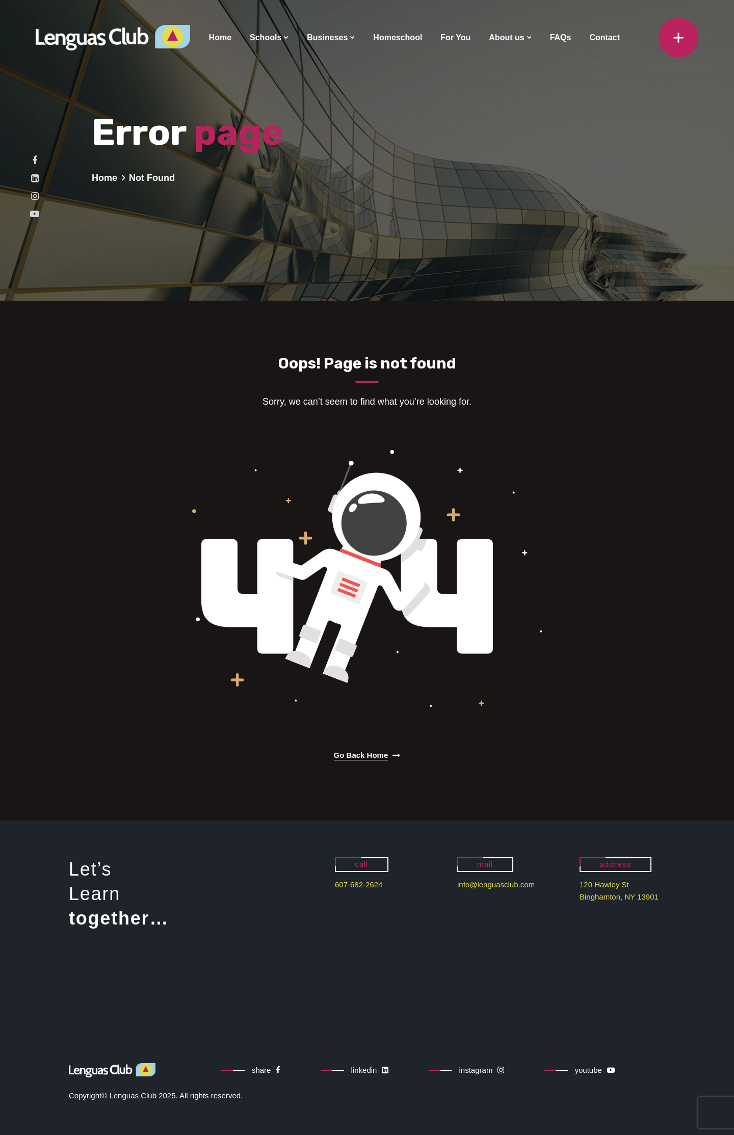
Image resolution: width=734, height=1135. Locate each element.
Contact (604, 37)
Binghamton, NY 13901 (619, 896)
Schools (265, 37)
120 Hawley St (604, 884)
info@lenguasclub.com (496, 884)
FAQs (560, 37)
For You (455, 37)
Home (220, 37)
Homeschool (397, 37)
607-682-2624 (358, 884)
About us (506, 37)
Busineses (327, 37)
